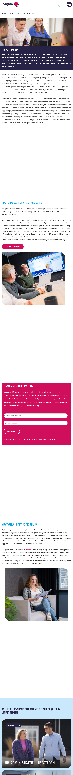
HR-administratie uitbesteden (30, 763)
